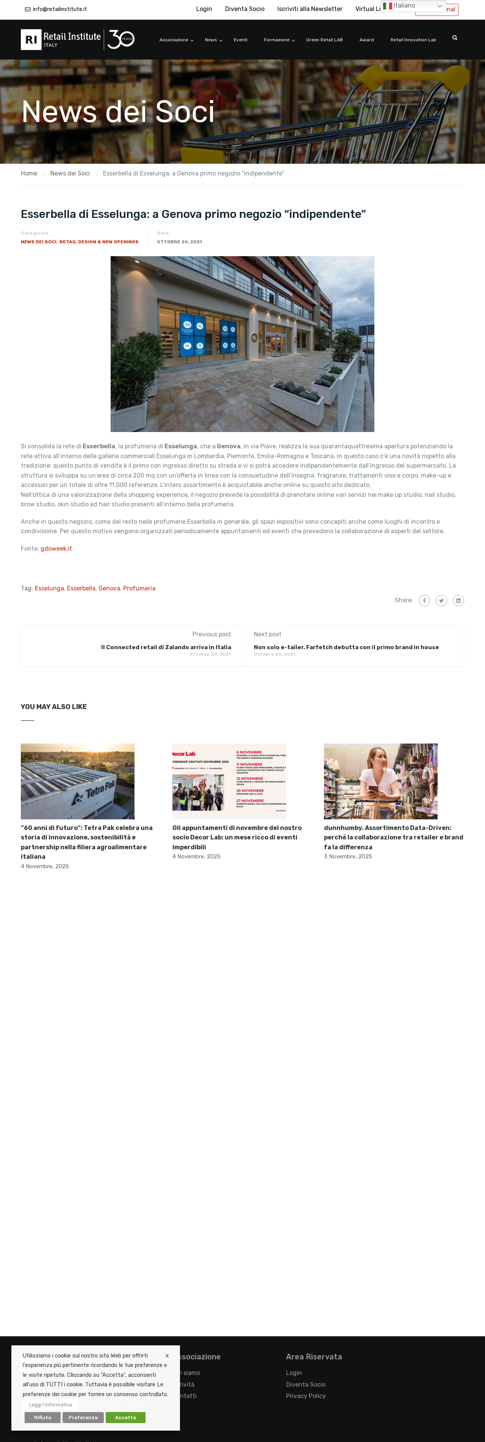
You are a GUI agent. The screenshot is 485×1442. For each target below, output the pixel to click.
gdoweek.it (55, 548)
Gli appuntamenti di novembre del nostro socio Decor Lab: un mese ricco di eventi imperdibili (237, 837)
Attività (183, 1384)
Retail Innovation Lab (413, 39)
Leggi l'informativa (50, 1405)
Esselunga (49, 588)
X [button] (167, 1356)
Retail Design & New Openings (99, 241)
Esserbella (81, 588)
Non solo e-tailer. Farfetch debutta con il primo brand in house (346, 647)
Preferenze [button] (83, 1417)
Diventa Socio (244, 9)
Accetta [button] (125, 1417)
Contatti (184, 1396)
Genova (109, 588)
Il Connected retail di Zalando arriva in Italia (166, 647)
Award (367, 39)
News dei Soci (38, 241)
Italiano (399, 6)
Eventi (240, 39)
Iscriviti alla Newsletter (310, 9)
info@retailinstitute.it (60, 9)
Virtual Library (375, 9)
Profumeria (139, 588)
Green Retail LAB (324, 39)
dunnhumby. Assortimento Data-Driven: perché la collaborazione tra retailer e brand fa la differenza (393, 837)
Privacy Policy (306, 1396)
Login (204, 9)
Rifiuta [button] (42, 1417)
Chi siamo (186, 1372)
